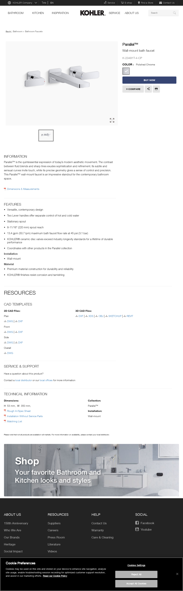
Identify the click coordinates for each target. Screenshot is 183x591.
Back (8, 31)
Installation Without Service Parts (25, 416)
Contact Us (166, 2)
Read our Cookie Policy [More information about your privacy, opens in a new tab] (55, 575)
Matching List (14, 421)
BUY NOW (149, 80)
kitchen (38, 12)
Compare (134, 89)
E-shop (126, 2)
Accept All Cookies (136, 583)
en (51, 2)
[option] (62, 83)
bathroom (15, 12)
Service (109, 2)
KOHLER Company (22, 2)
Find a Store (145, 2)
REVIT (130, 315)
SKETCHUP (115, 315)
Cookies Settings (136, 565)
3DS (90, 315)
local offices (46, 380)
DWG (10, 321)
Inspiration (60, 12)
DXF (20, 321)
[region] (91, 574)
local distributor (23, 380)
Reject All (136, 574)
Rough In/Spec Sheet (19, 410)
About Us (132, 12)
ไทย (44, 2)
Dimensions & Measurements (23, 189)
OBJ (101, 315)
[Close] (177, 574)
